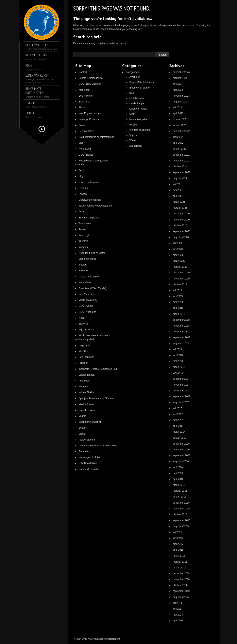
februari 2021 (180, 207)
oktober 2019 (180, 284)
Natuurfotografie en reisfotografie (96, 137)
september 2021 (181, 172)
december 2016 (181, 443)
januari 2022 (179, 148)
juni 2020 (178, 249)
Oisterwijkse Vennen (90, 199)
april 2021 (178, 196)
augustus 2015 (181, 526)
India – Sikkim (86, 392)
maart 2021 (179, 201)
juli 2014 (177, 603)
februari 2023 (180, 119)
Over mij (83, 188)
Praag (82, 211)
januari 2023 (179, 125)
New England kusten (90, 113)
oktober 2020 (180, 225)
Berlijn (82, 170)
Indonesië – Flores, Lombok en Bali (98, 369)
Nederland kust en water (92, 253)
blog (131, 93)
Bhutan (82, 107)
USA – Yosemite (87, 312)
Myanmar (84, 386)
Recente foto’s (86, 131)
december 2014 (181, 573)
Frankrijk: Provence (89, 119)
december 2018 (181, 319)
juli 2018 (177, 349)
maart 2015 (179, 555)
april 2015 (178, 549)
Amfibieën (84, 380)
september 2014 (181, 591)
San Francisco (86, 357)
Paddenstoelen (87, 439)
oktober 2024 (180, 78)
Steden (82, 433)
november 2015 (181, 508)
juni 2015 (178, 538)
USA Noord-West (88, 463)
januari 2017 (179, 437)
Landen (83, 194)
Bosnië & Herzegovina (91, 78)
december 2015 (181, 502)
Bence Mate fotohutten (141, 82)
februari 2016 (180, 490)
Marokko (83, 351)
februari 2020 (180, 266)
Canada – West (87, 410)
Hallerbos (84, 270)
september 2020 (181, 231)
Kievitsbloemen (87, 404)
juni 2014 (178, 608)
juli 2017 (177, 408)
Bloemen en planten (89, 217)
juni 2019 (178, 296)
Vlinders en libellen (139, 130)
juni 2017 (178, 414)
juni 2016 (178, 467)
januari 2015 (179, 567)
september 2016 (181, 455)
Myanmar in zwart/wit (90, 422)
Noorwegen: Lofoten (90, 457)
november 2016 (181, 449)
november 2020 (181, 219)
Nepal (82, 317)
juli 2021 (177, 184)
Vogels (82, 416)
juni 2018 (178, 355)
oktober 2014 (180, 585)
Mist (131, 114)
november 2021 (181, 160)
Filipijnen (83, 363)
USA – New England (90, 83)
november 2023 (181, 95)
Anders (82, 229)
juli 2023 (177, 107)
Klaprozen (84, 90)
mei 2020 (178, 255)
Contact (83, 72)
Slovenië (83, 323)
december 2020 (181, 213)
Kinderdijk (84, 235)
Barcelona (84, 101)
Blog (81, 142)
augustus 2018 (181, 343)
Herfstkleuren (136, 98)
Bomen (82, 125)
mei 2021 (178, 190)
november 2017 (181, 384)
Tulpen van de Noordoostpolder (96, 205)
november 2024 (181, 72)
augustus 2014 (181, 597)
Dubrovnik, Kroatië (89, 469)
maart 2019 (179, 314)
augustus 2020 (181, 237)
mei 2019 (178, 302)
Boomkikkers (86, 95)
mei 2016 (178, 473)
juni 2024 (178, 83)
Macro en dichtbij (88, 300)
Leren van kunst (87, 258)
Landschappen (87, 374)
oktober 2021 (180, 166)
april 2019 (178, 308)
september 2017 (181, 396)
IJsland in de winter (89, 276)
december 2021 (181, 154)
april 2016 (178, 479)
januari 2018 (179, 373)
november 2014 (181, 579)
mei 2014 (178, 614)
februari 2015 (180, 561)
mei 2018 (178, 361)
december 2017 (181, 378)
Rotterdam (84, 451)
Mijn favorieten (87, 329)
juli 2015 (177, 532)
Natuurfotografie (138, 119)
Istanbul (83, 264)
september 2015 (181, 520)
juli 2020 (177, 243)
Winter (132, 140)
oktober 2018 (180, 331)
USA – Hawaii (86, 154)
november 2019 (181, 278)
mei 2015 (178, 544)
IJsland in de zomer (89, 182)
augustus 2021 (181, 178)
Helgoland (84, 345)
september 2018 (181, 337)
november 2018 (181, 325)
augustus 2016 (181, 461)
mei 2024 (178, 90)
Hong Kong (85, 148)
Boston (82, 427)
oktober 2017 (180, 390)
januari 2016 (179, 496)
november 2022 (181, 131)
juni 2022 (178, 137)
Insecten (83, 247)
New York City (86, 294)
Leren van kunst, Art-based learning (98, 445)
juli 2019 (177, 290)
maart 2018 (179, 367)
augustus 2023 (181, 101)
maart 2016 (179, 485)
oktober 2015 (180, 514)
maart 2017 (179, 431)
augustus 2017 (181, 402)
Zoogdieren (85, 223)
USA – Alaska (86, 306)
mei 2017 (178, 420)
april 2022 (178, 142)
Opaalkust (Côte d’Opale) (92, 288)
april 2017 (178, 426)
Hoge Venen (85, 282)
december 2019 (181, 272)
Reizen (133, 124)
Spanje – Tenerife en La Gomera (96, 398)
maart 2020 (179, 260)
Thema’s (83, 241)
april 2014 (178, 620)
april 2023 (178, 113)
